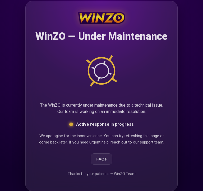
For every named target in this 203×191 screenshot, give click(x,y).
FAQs (101, 159)
